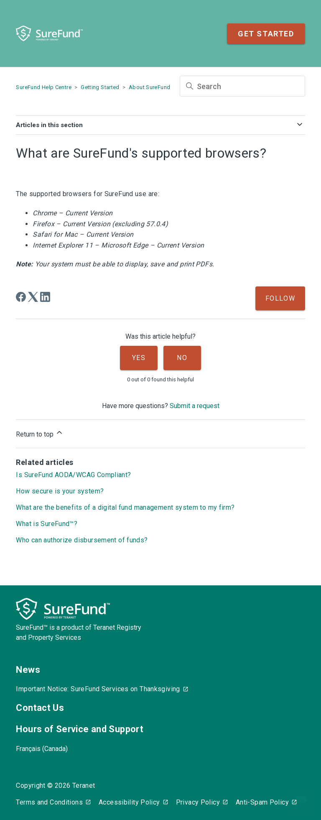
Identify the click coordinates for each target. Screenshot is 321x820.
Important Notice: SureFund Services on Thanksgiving (98, 689)
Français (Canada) (42, 749)
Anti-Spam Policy (262, 802)
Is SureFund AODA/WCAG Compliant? (73, 475)
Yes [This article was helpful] (139, 358)
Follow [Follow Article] (280, 298)
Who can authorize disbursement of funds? (82, 540)
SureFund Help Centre (43, 87)
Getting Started (100, 87)
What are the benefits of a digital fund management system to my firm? (125, 507)
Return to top (40, 433)
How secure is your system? (60, 491)
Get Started (266, 33)
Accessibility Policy (129, 802)
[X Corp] (33, 297)
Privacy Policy (198, 802)
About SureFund (149, 87)
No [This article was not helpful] (182, 358)
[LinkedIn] (45, 297)
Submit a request (194, 406)
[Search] (242, 86)
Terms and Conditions (49, 802)
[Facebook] (21, 297)
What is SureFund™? (46, 524)
